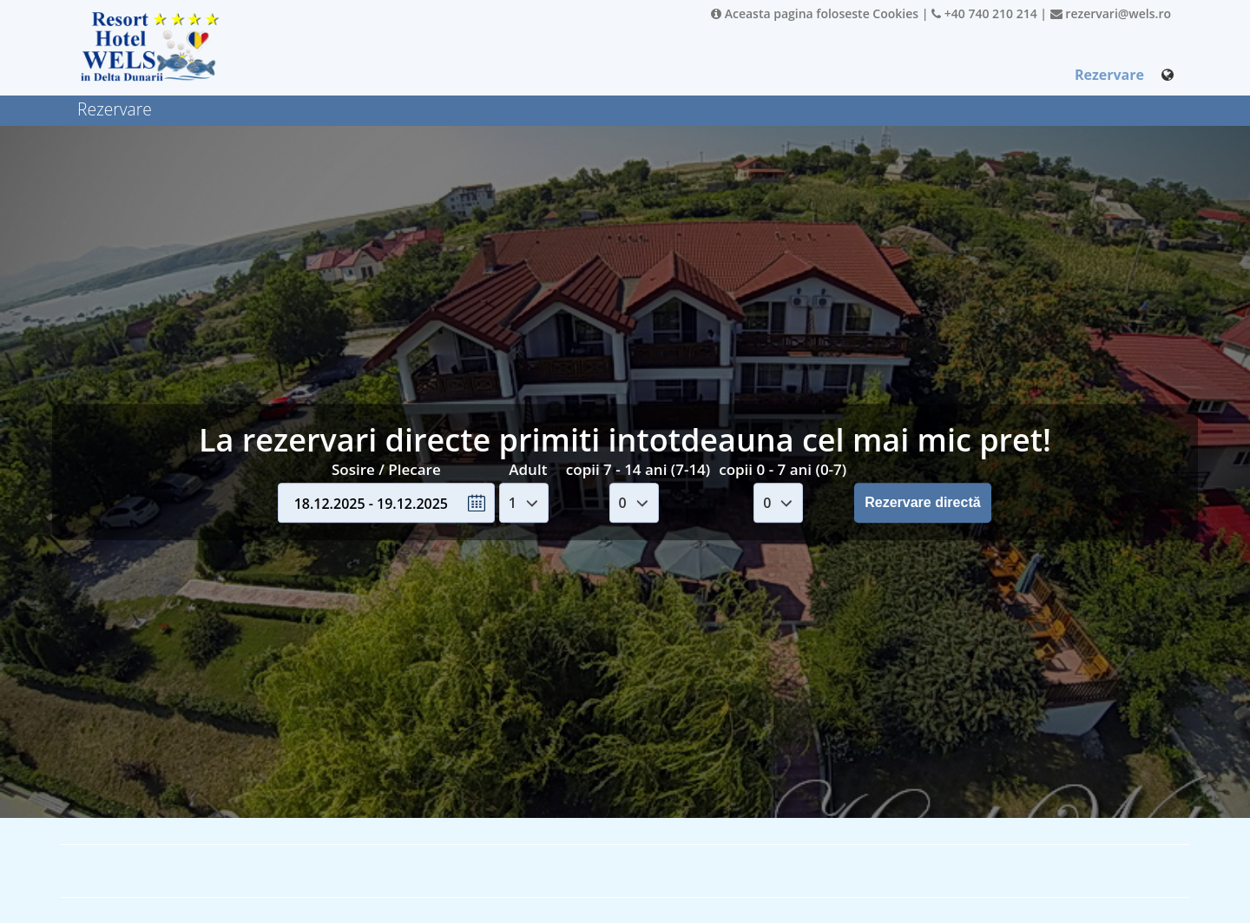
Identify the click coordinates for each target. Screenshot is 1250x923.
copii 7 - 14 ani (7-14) (638, 469)
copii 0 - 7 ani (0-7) (782, 469)
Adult (528, 469)
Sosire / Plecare (386, 469)
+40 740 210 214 (984, 13)
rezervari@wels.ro (1110, 13)
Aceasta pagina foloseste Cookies (814, 13)
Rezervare (1109, 74)
